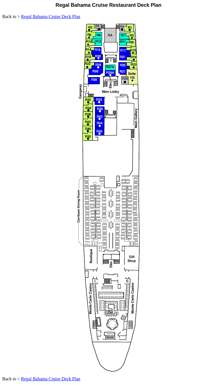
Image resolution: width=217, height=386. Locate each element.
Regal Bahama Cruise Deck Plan (50, 16)
